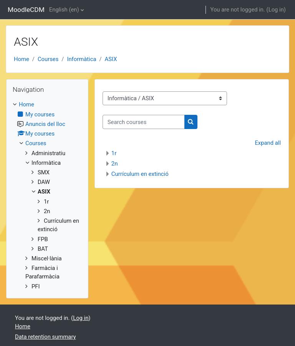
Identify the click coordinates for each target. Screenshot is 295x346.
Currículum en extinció (140, 174)
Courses (48, 59)
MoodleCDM (26, 9)
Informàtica (81, 59)
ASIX (111, 59)
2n (114, 163)
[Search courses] (144, 122)
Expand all (268, 142)
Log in (276, 9)
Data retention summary (45, 336)
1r (114, 153)
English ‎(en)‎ (64, 9)
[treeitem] (47, 195)
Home (21, 59)
